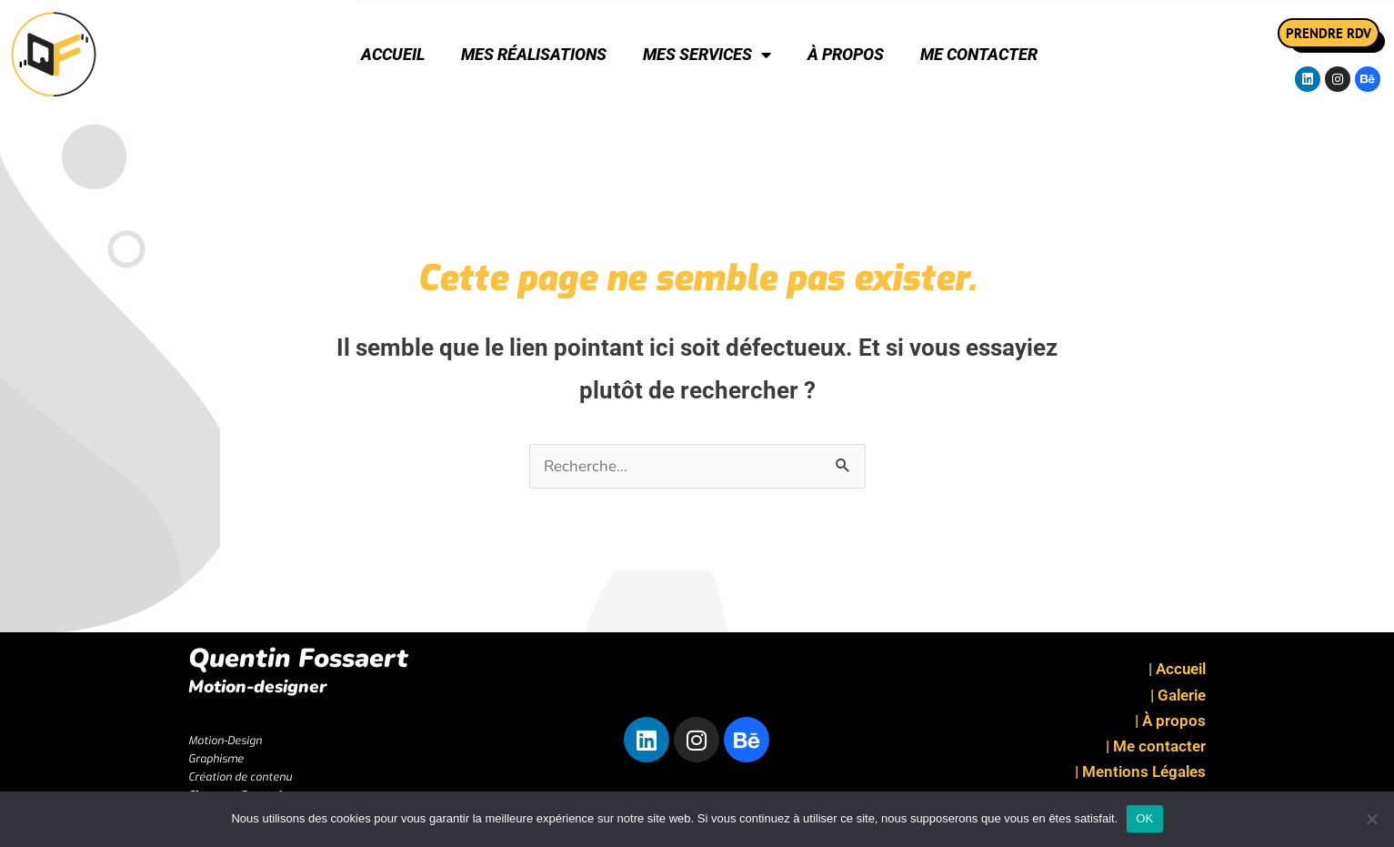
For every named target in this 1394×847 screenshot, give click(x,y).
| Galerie (1178, 695)
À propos (845, 54)
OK (1144, 818)
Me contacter (979, 54)
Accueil (393, 54)
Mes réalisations (534, 54)
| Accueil (1177, 669)
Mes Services (707, 54)
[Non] (1371, 819)
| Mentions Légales (1140, 771)
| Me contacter (1156, 746)
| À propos (1170, 720)
